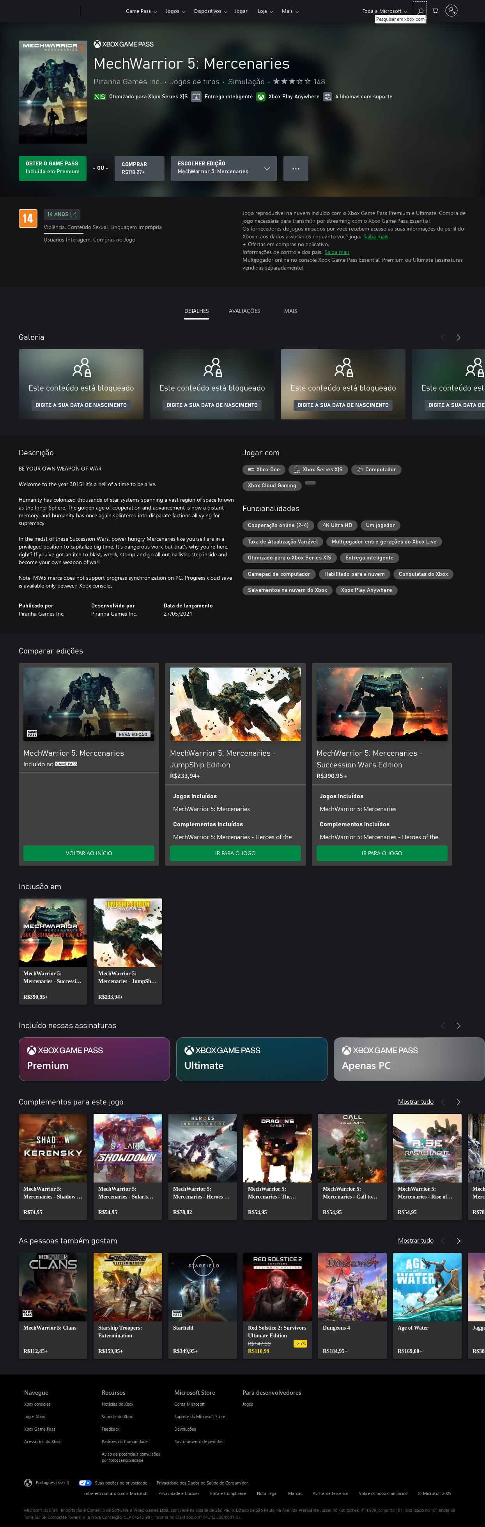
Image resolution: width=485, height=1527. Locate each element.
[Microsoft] (51, 10)
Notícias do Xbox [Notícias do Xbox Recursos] (117, 1403)
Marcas (295, 1493)
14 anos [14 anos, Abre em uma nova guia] (62, 214)
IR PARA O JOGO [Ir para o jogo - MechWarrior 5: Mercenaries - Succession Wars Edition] (382, 853)
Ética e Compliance (228, 1493)
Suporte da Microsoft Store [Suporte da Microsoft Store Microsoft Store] (199, 1416)
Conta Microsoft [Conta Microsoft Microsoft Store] (189, 1403)
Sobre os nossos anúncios (383, 1493)
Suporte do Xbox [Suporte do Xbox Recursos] (117, 1416)
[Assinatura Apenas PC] (409, 1059)
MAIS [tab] (290, 310)
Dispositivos (207, 10)
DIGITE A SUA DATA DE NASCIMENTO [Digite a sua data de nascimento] (81, 405)
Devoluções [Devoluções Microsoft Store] (185, 1428)
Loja (262, 10)
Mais (287, 10)
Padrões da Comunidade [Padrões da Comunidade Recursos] (125, 1441)
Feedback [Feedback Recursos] (110, 1428)
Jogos (172, 10)
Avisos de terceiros (331, 1493)
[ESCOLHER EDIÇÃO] (224, 168)
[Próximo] (458, 337)
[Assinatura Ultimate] (251, 1059)
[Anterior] (443, 337)
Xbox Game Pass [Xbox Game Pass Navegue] (39, 1428)
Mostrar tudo (416, 1101)
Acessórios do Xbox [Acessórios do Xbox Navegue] (42, 1441)
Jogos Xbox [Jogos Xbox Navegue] (34, 1416)
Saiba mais (375, 236)
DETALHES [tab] (196, 310)
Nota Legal (267, 1493)
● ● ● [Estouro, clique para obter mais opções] (296, 168)
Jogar (241, 10)
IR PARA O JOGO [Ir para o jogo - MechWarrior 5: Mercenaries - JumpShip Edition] (235, 853)
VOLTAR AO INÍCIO (89, 853)
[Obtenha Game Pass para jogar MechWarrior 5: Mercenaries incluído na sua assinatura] (53, 168)
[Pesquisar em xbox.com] (420, 10)
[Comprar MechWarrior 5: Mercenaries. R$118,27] (140, 168)
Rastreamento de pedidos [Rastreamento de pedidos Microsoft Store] (198, 1441)
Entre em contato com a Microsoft (115, 1493)
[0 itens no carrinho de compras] (435, 10)
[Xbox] (102, 10)
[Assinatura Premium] (94, 1059)
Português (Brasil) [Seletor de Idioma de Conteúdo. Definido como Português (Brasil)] (52, 1482)
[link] (53, 951)
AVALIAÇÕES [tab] (244, 310)
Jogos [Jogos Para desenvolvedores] (247, 1403)
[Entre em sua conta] (451, 10)
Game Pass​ (138, 10)
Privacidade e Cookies (179, 1493)
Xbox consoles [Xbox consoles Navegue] (37, 1403)
